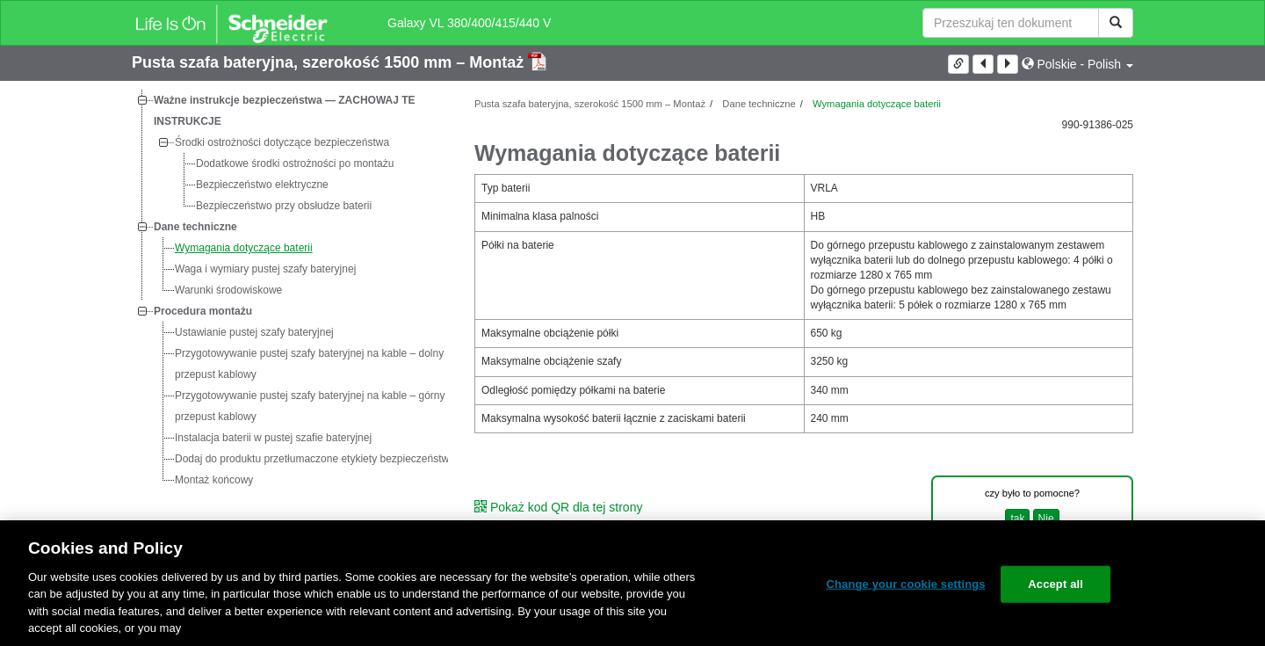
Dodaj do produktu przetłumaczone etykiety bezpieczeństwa (315, 459)
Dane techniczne (195, 227)
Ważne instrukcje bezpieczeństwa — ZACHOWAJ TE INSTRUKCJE (285, 110)
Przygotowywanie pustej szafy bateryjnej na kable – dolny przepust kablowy (309, 364)
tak (1017, 518)
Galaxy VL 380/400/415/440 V (469, 23)
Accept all (1055, 584)
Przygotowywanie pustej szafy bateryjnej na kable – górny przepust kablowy (310, 406)
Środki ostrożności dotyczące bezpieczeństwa (282, 142)
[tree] (290, 290)
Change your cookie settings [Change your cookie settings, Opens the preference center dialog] (905, 584)
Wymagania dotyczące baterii (244, 248)
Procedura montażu (203, 311)
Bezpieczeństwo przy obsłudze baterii (284, 206)
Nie (1046, 518)
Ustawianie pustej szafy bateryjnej (254, 332)
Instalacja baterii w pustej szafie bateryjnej (273, 438)
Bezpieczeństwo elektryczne (262, 184)
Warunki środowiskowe (228, 290)
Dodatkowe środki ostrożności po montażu (295, 163)
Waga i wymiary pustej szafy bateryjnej (265, 269)
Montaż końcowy (214, 480)
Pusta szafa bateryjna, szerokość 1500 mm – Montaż (330, 62)
